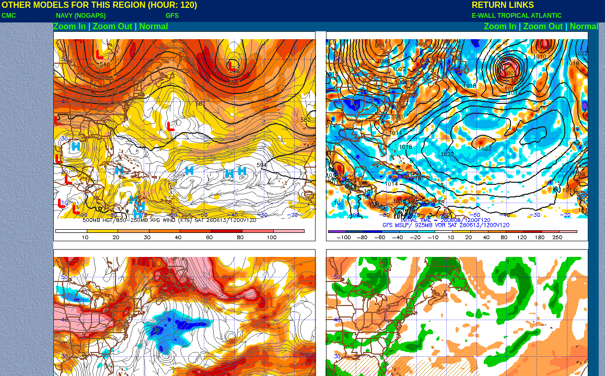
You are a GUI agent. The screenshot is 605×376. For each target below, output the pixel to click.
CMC (9, 15)
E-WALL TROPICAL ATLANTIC (517, 15)
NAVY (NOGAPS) (81, 15)
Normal (153, 26)
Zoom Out (113, 26)
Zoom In (69, 26)
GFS (172, 15)
